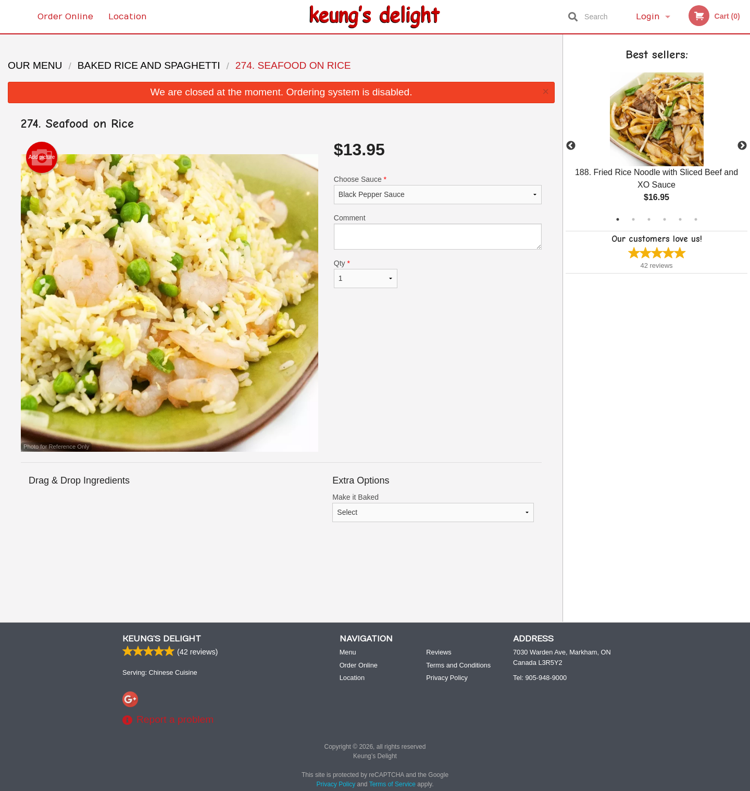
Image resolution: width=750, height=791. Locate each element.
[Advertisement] (281, 580)
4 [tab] (664, 219)
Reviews (438, 652)
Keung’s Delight (161, 639)
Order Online (65, 16)
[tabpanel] (656, 146)
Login (648, 16)
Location (127, 16)
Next (742, 146)
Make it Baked (433, 507)
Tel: (540, 678)
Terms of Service (392, 784)
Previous (571, 146)
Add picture (42, 157)
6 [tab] (696, 219)
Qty (365, 273)
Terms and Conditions (458, 665)
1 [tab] (617, 219)
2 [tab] (633, 219)
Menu (348, 652)
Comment (438, 232)
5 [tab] (680, 219)
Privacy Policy (447, 678)
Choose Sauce (438, 189)
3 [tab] (649, 219)
